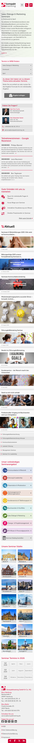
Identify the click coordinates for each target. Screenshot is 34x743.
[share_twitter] (19, 741)
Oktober (13, 677)
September (28, 670)
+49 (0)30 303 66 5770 (11, 710)
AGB (3, 726)
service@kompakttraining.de (10, 716)
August (20, 670)
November (20, 677)
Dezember (28, 677)
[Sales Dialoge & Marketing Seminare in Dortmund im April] (26, 5)
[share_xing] (10, 741)
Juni (28, 664)
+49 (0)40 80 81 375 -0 (12, 699)
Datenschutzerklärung (9, 734)
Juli (13, 670)
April (13, 664)
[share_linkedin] (24, 741)
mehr (4, 53)
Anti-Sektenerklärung (9, 730)
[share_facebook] (15, 741)
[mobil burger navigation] (22, 5)
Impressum (5, 737)
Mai (20, 664)
